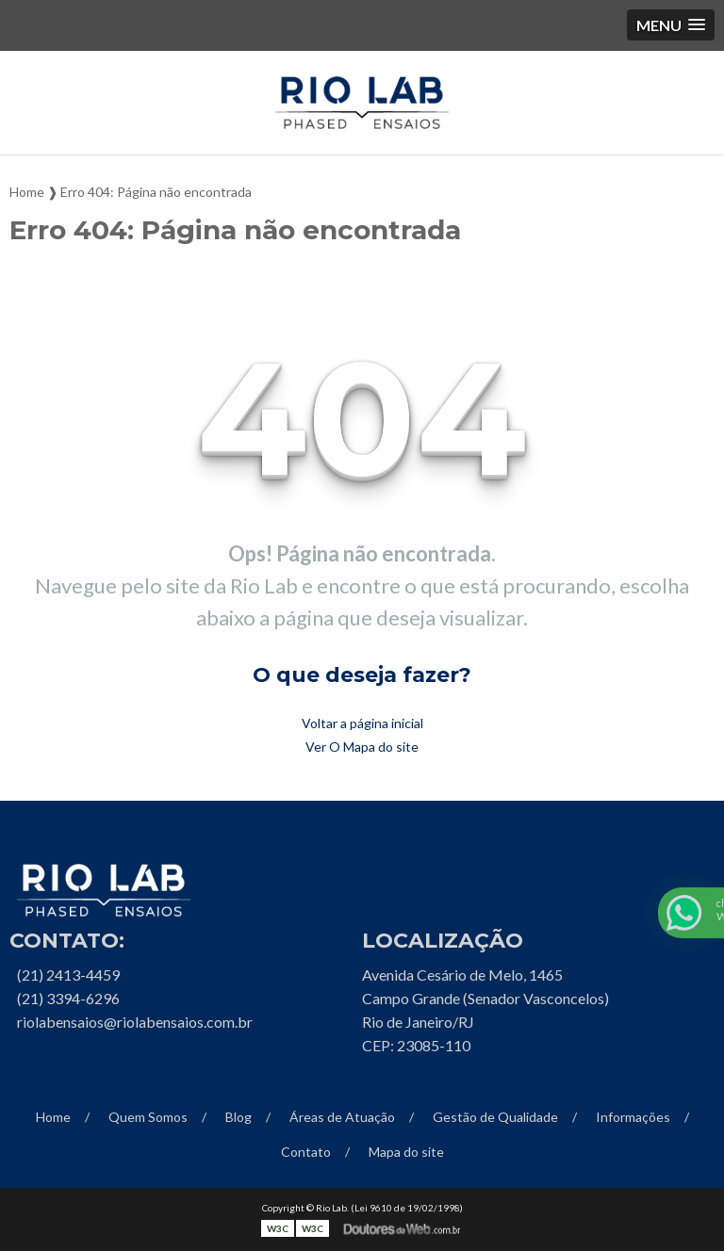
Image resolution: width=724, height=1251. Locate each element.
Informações (633, 1117)
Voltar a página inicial (362, 723)
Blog (238, 1117)
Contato (306, 1152)
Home (53, 1117)
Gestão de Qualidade (495, 1117)
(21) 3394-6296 (68, 998)
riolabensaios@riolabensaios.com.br (135, 1022)
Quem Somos (148, 1117)
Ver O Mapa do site (362, 747)
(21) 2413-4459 (68, 974)
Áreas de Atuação (342, 1117)
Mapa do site (406, 1152)
